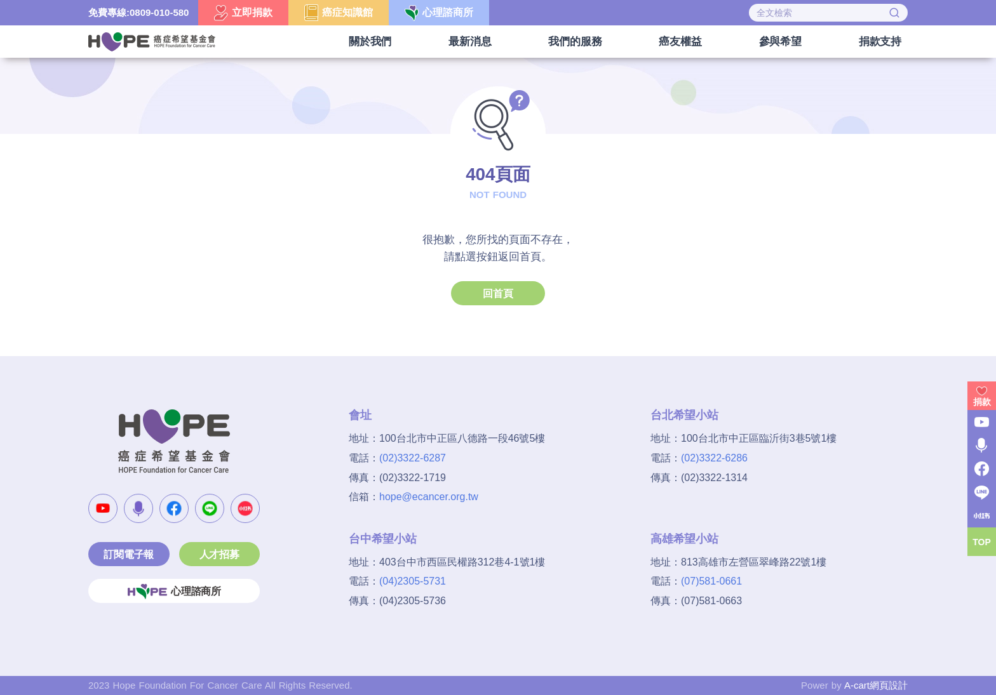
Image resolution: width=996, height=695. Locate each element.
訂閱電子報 (129, 554)
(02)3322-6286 (714, 458)
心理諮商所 (174, 591)
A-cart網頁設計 (876, 685)
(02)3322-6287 (412, 458)
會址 (360, 415)
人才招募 (219, 554)
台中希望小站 (383, 539)
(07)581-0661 (711, 581)
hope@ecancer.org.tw (428, 496)
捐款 (982, 402)
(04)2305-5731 (412, 581)
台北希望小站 (684, 415)
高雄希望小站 (684, 539)
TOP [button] (981, 542)
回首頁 (498, 293)
